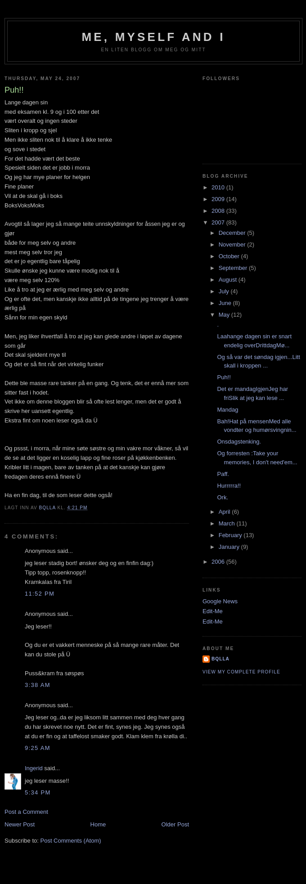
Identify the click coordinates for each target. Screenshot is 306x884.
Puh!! (223, 377)
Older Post (175, 824)
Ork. (222, 497)
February (231, 535)
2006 (219, 561)
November (233, 244)
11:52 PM (39, 593)
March (228, 523)
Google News (220, 601)
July (225, 291)
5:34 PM (38, 792)
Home (98, 824)
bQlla (221, 658)
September (234, 268)
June (226, 303)
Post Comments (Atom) (70, 840)
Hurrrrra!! (229, 485)
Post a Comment (26, 811)
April (225, 511)
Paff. (223, 474)
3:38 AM (37, 685)
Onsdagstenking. (239, 441)
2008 (219, 210)
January (230, 546)
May (225, 314)
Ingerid (34, 768)
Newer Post (19, 824)
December (233, 232)
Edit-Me (212, 611)
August (228, 279)
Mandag (227, 409)
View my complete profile (241, 671)
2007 (219, 222)
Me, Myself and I (153, 37)
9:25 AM (37, 748)
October (230, 256)
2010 (219, 187)
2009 (219, 199)
